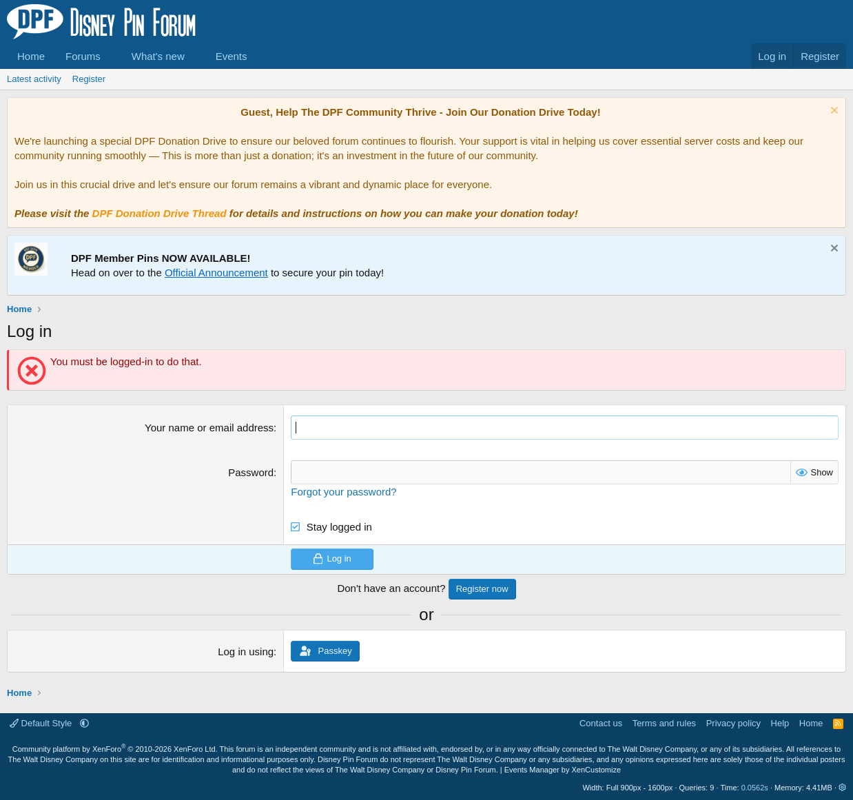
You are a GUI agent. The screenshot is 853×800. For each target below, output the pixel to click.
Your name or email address (209, 427)
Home (31, 56)
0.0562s (754, 787)
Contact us (600, 723)
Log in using (246, 651)
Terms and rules (664, 723)
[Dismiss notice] (833, 112)
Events (231, 56)
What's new (158, 56)
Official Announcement (216, 272)
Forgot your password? (343, 492)
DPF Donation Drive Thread (159, 213)
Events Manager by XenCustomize (562, 770)
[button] (111, 56)
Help (780, 723)
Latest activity (34, 79)
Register (88, 79)
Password (251, 472)
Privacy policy (733, 723)
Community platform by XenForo (115, 749)
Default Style (42, 723)
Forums (83, 56)
